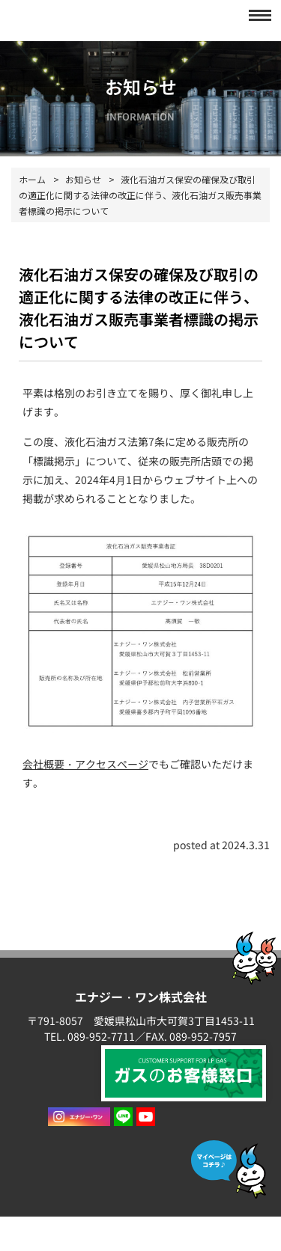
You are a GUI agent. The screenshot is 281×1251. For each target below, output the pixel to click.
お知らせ (83, 179)
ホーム (32, 179)
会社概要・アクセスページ (85, 763)
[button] (255, 15)
